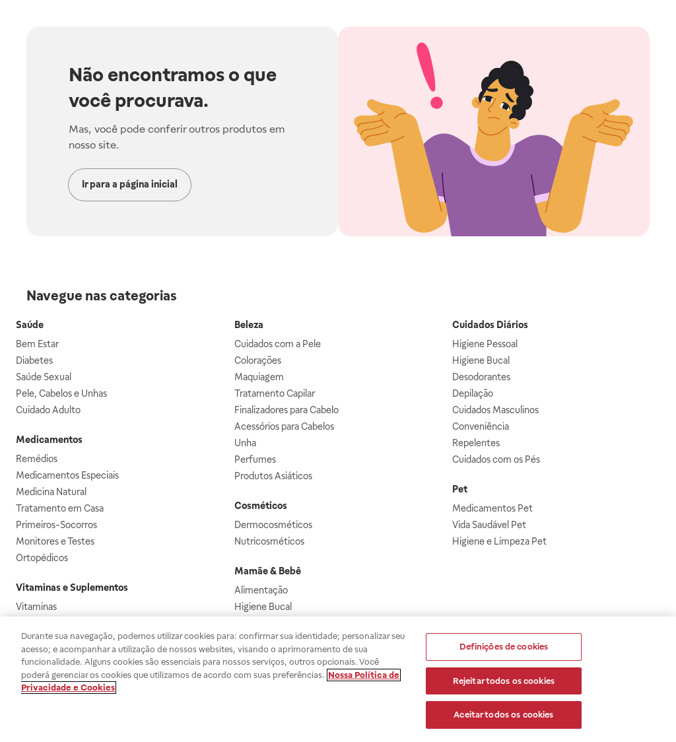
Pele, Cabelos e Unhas (61, 393)
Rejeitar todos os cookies (504, 682)
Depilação (472, 393)
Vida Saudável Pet (489, 525)
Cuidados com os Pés (496, 459)
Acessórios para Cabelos (284, 426)
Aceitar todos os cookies (503, 716)
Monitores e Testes (55, 541)
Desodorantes (481, 377)
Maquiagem (259, 377)
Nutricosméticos (269, 541)
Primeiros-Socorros (56, 525)
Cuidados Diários (490, 325)
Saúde (30, 325)
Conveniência (480, 426)
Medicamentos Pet (492, 508)
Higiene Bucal (263, 606)
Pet (459, 489)
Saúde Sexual (43, 377)
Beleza (248, 325)
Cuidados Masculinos (495, 410)
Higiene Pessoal (485, 344)
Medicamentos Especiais (67, 475)
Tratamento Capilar (274, 393)
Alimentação (261, 590)
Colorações (257, 360)
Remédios (36, 459)
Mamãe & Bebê (267, 571)
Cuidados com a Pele (277, 344)
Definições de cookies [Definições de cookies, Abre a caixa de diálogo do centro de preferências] (504, 647)
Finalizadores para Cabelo (286, 410)
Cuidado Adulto (48, 410)
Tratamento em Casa (60, 508)
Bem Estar (37, 344)
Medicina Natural (51, 492)
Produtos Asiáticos (273, 476)
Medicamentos (49, 439)
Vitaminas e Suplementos (72, 587)
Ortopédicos (42, 558)
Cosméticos (260, 505)
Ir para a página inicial (130, 184)
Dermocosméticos (273, 525)
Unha (245, 443)
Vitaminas (36, 606)
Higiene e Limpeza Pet (499, 541)
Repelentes (476, 443)
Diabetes (34, 360)
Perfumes (255, 459)
